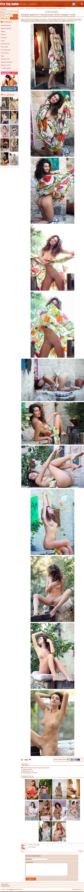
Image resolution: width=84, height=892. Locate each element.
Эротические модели (6, 62)
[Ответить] (80, 850)
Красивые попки (5, 43)
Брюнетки (3, 34)
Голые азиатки (5, 53)
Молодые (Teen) (5, 59)
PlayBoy (3, 31)
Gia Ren (30, 769)
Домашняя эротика (6, 28)
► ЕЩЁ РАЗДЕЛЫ (6, 68)
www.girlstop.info (5, 888)
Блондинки (4, 37)
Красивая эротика (5, 25)
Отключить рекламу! (51, 12)
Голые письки (4, 46)
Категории (23, 4)
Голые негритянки (5, 50)
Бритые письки (33, 767)
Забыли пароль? (5, 18)
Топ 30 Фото (32, 4)
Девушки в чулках (5, 65)
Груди (2, 56)
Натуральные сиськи (43, 767)
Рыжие (3, 40)
